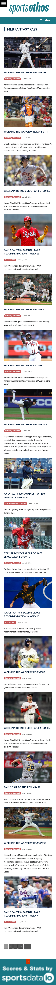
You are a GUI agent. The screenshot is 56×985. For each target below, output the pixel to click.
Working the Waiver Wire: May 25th (26, 843)
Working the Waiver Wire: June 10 (25, 72)
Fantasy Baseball (12, 78)
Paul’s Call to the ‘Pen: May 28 (22, 787)
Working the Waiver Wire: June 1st (25, 424)
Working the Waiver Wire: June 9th (25, 131)
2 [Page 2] (10, 946)
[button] (3, 3)
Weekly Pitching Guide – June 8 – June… (27, 190)
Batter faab (10, 260)
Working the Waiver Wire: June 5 (24, 309)
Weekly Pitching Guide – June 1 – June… (27, 728)
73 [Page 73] (21, 946)
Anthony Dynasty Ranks (15, 503)
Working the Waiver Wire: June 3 (24, 365)
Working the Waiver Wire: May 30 (24, 672)
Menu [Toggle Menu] (45, 20)
